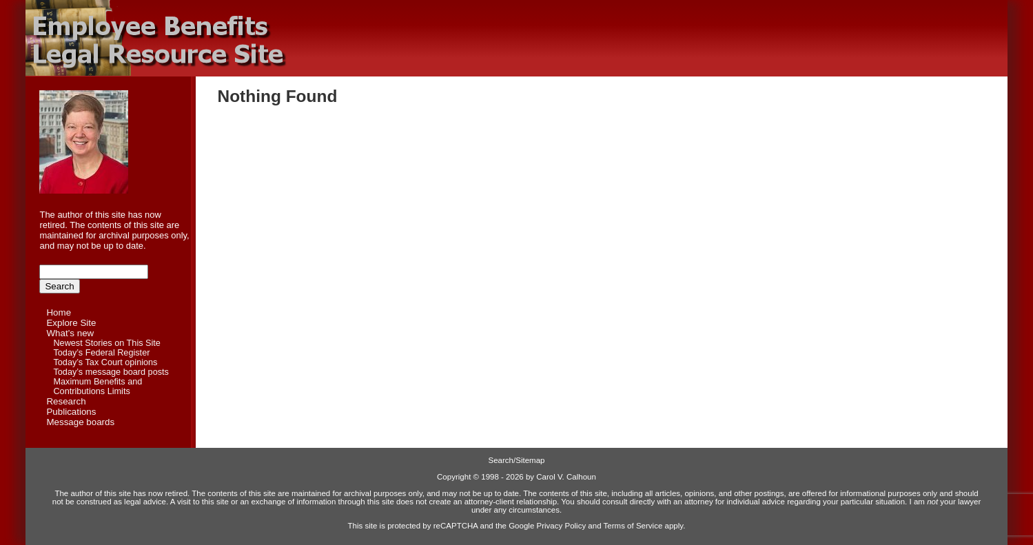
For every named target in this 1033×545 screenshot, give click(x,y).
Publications (71, 412)
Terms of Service (633, 526)
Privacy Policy (561, 526)
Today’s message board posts (110, 372)
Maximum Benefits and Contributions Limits (97, 386)
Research (65, 401)
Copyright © (458, 477)
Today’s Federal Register (101, 353)
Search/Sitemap (517, 460)
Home (58, 312)
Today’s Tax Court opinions (105, 362)
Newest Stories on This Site (106, 343)
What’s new (70, 333)
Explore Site (71, 323)
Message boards (80, 422)
